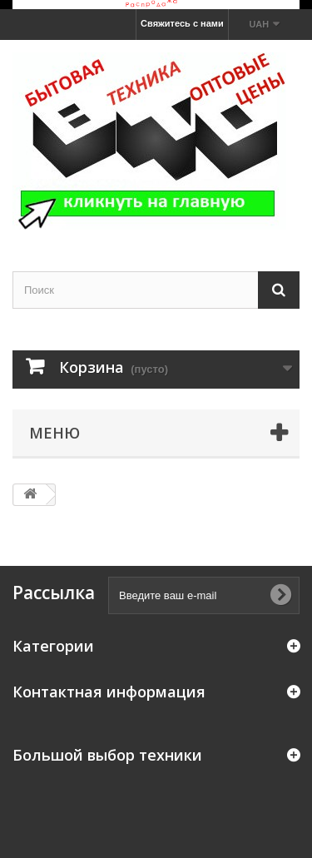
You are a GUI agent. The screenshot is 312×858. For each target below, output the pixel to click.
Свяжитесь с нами (182, 23)
